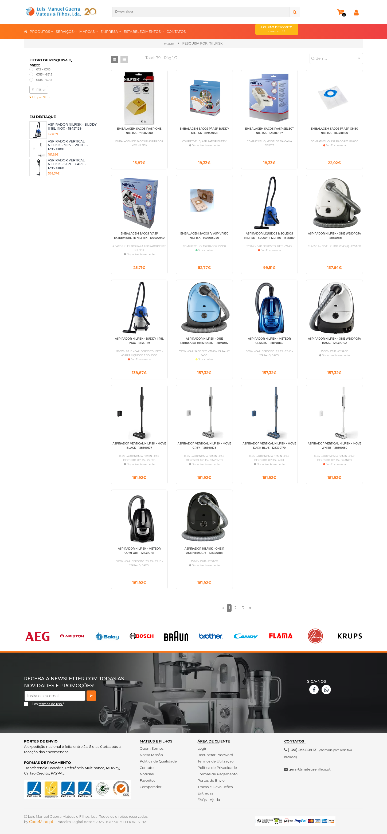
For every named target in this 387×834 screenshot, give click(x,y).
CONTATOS (176, 31)
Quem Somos (151, 748)
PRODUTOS (41, 31)
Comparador (151, 787)
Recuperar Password (215, 755)
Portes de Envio (211, 780)
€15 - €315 (43, 69)
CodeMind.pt (41, 821)
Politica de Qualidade (158, 761)
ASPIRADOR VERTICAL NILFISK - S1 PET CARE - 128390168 (67, 164)
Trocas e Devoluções (215, 787)
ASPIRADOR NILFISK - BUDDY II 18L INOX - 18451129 (72, 126)
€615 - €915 (44, 80)
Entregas (205, 793)
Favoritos (147, 780)
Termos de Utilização (216, 761)
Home (169, 44)
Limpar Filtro (39, 97)
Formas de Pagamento (218, 774)
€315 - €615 (44, 74)
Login (203, 748)
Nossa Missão (151, 755)
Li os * (47, 704)
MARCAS (88, 31)
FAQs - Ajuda (209, 799)
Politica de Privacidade (217, 767)
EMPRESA (110, 31)
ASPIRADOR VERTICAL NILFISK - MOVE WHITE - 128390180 (68, 145)
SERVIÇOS (66, 31)
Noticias (147, 774)
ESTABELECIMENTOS (144, 31)
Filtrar (39, 90)
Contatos (147, 767)
